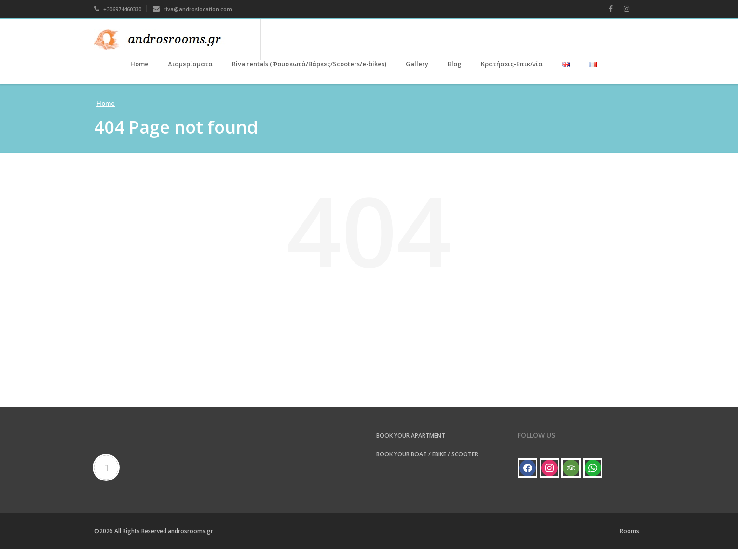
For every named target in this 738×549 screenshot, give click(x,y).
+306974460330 (117, 9)
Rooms (629, 531)
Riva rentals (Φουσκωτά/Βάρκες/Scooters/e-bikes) (309, 63)
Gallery (417, 63)
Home (139, 63)
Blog (455, 63)
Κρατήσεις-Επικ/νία (512, 63)
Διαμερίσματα (190, 63)
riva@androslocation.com (192, 9)
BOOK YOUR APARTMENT (410, 435)
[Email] (108, 467)
